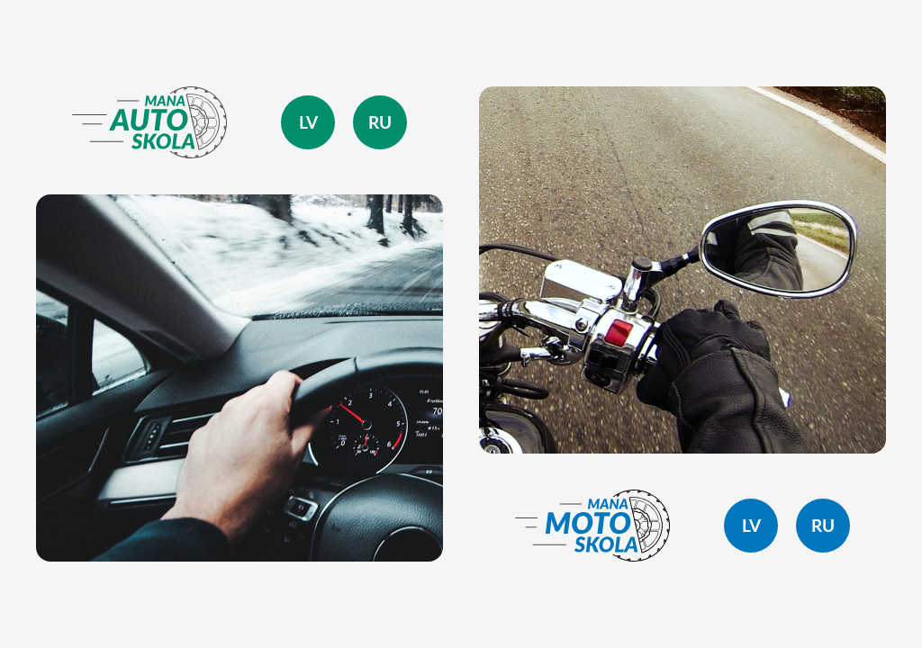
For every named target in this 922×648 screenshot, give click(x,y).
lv (308, 122)
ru (380, 122)
